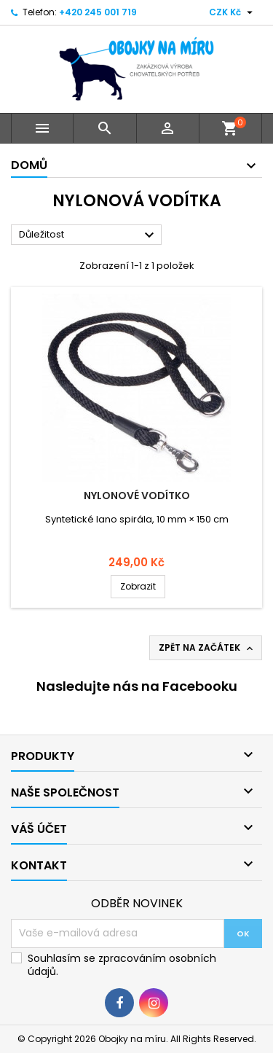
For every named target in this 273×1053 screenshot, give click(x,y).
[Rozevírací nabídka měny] (232, 12)
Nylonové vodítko (137, 495)
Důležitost (88, 235)
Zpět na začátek (207, 647)
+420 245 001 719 (98, 12)
